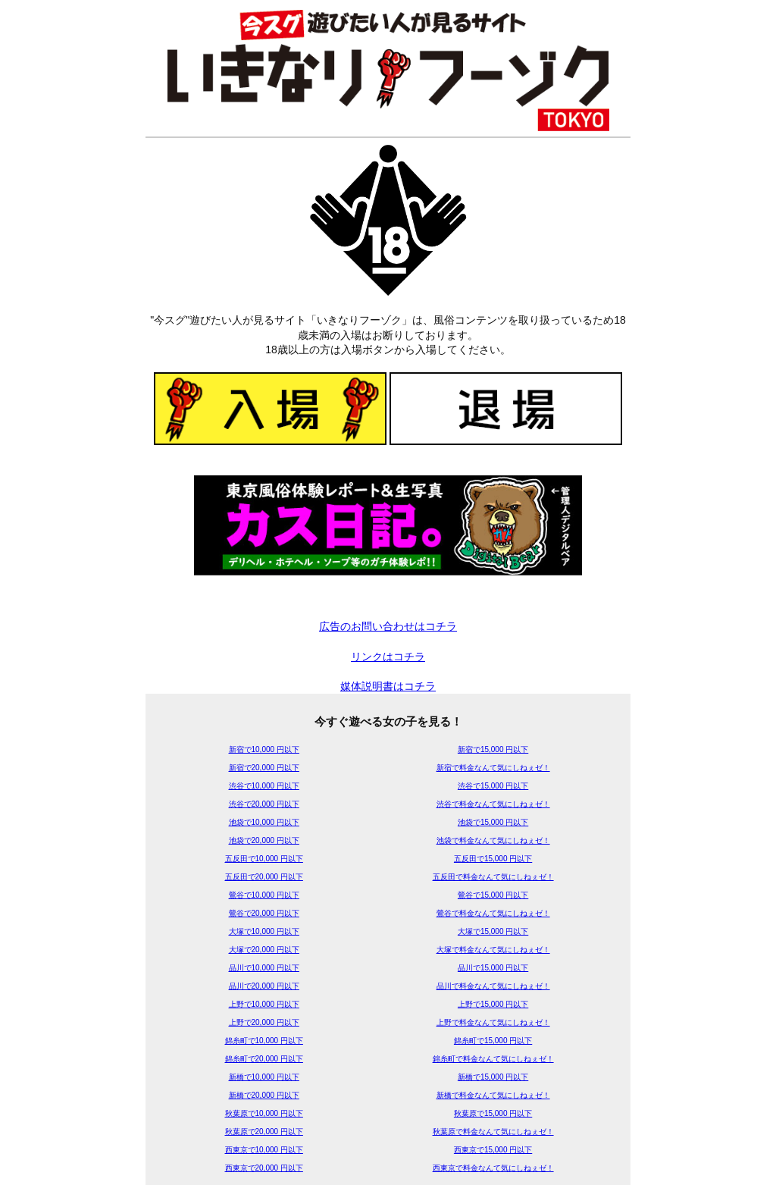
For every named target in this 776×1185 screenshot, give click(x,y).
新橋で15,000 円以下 (493, 1077)
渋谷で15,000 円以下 (493, 786)
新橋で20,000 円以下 (264, 1095)
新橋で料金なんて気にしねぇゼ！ (493, 1095)
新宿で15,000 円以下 (493, 749)
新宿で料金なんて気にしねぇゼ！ (493, 767)
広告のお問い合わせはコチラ (388, 626)
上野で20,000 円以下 (264, 1022)
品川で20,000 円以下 (264, 986)
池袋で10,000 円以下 (264, 822)
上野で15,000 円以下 (493, 1004)
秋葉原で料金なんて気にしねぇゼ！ (493, 1131)
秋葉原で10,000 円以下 (264, 1113)
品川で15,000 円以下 (493, 968)
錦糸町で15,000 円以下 (493, 1040)
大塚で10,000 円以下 (264, 931)
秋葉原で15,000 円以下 (493, 1113)
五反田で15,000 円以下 (493, 858)
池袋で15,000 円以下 (493, 822)
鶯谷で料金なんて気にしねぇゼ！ (493, 913)
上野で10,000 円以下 (264, 1004)
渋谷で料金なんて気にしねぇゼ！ (493, 804)
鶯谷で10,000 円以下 (264, 895)
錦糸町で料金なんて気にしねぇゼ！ (493, 1059)
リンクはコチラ (388, 656)
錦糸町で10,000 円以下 (264, 1040)
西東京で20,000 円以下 (264, 1168)
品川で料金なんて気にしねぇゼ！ (493, 986)
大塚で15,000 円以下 (493, 931)
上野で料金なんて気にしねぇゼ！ (493, 1022)
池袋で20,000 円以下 (264, 840)
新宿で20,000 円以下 (264, 767)
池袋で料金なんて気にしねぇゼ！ (493, 840)
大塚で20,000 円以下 (264, 949)
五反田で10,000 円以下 (264, 858)
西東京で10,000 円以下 (264, 1150)
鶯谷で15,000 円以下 (493, 895)
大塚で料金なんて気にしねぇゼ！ (493, 949)
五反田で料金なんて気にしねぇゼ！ (493, 877)
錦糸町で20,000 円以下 (264, 1059)
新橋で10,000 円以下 (264, 1077)
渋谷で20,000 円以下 (264, 804)
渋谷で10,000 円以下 (264, 786)
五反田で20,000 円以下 (264, 877)
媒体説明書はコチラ (388, 686)
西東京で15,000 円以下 (493, 1150)
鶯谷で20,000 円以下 (264, 913)
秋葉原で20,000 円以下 (264, 1131)
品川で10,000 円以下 (264, 968)
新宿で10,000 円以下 (264, 749)
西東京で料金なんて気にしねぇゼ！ (493, 1168)
